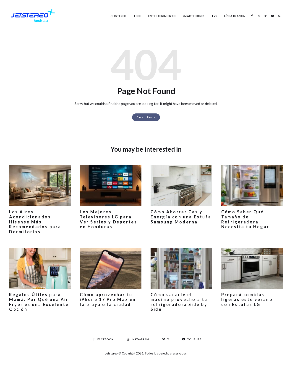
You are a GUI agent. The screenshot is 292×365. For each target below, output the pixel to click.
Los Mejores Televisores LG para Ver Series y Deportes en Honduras (108, 219)
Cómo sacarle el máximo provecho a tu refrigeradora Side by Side (179, 302)
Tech (137, 15)
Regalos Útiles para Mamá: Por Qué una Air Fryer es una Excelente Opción (39, 302)
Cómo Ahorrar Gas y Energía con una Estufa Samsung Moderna (181, 216)
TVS (214, 15)
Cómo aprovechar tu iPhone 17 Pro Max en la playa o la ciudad (108, 299)
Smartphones (194, 15)
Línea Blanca (234, 15)
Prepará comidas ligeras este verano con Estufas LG (247, 299)
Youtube (272, 15)
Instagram (258, 15)
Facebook (251, 15)
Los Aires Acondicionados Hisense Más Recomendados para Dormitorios (35, 221)
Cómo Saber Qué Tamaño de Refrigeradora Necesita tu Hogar (245, 219)
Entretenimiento (162, 15)
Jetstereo (118, 15)
